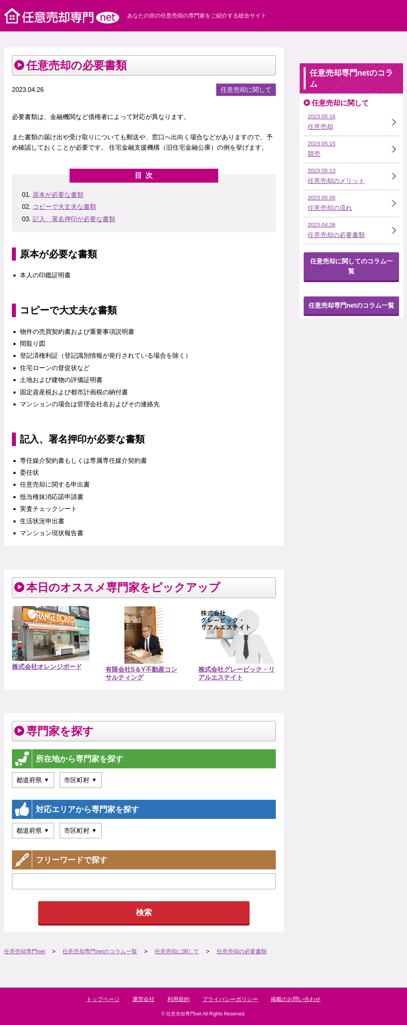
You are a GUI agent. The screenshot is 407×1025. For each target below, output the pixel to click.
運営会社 (143, 999)
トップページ (103, 999)
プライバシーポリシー (230, 999)
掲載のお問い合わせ (296, 999)
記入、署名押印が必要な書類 (74, 219)
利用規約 (178, 999)
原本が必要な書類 (58, 194)
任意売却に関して (246, 89)
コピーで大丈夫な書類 (64, 206)
